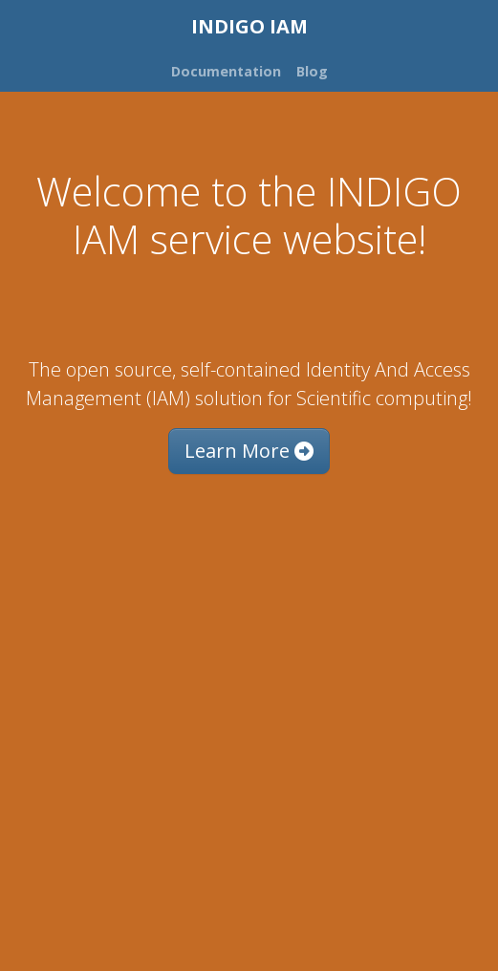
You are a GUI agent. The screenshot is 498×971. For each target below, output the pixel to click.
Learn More (249, 451)
